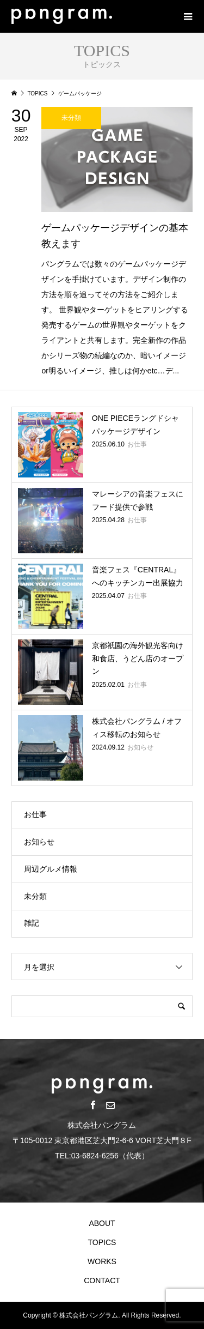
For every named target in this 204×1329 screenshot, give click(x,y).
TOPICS (102, 1242)
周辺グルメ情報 (50, 869)
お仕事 (35, 814)
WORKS (102, 1261)
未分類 (35, 896)
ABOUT (102, 1223)
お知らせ (39, 841)
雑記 (31, 923)
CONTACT (102, 1280)
